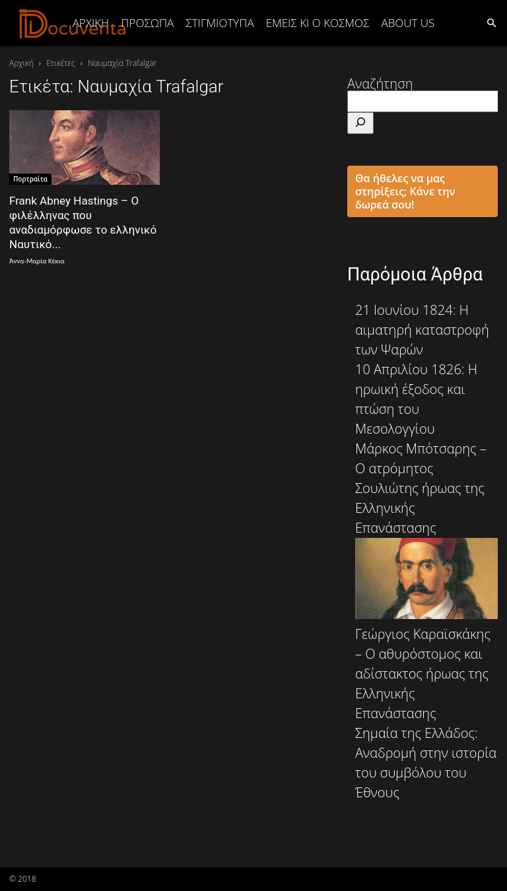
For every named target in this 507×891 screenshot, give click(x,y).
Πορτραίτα (30, 178)
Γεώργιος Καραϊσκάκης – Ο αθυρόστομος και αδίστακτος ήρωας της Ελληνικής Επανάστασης (422, 673)
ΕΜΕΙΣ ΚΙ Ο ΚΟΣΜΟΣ (318, 22)
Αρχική (91, 22)
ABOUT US (407, 22)
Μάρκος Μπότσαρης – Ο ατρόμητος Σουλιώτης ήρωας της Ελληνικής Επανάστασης (426, 529)
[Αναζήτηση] (360, 123)
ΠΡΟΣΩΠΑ (147, 22)
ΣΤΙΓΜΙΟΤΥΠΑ (220, 22)
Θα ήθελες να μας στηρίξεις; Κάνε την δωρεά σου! (405, 191)
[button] (491, 22)
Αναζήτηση (380, 83)
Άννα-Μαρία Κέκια (37, 261)
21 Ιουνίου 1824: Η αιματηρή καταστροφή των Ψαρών (422, 329)
